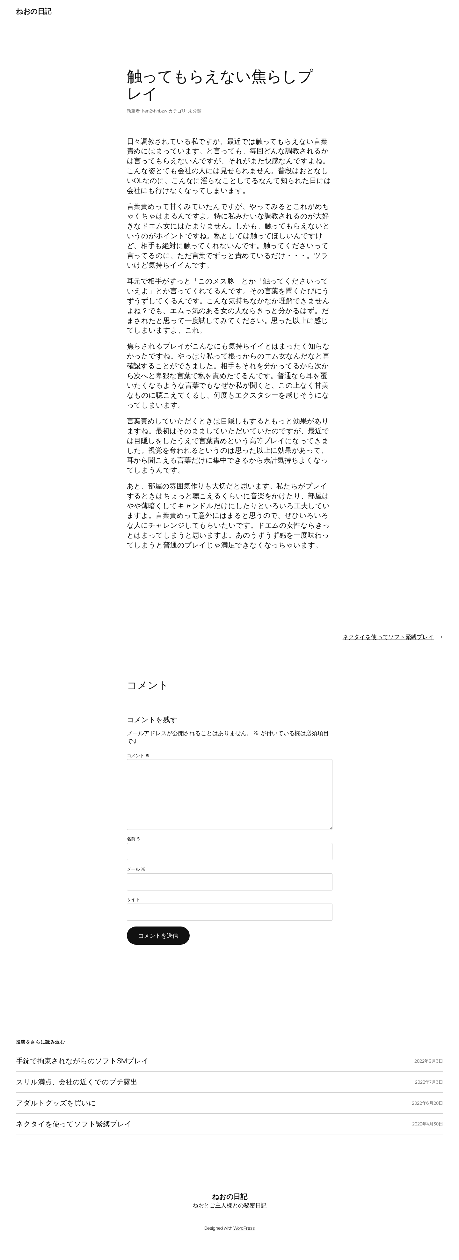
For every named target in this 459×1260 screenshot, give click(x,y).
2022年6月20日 (427, 1103)
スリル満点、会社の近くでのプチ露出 (76, 1082)
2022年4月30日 (427, 1124)
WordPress (244, 1228)
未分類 (194, 111)
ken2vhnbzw (154, 111)
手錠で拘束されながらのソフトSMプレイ (82, 1061)
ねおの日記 (33, 11)
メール (136, 869)
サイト (133, 899)
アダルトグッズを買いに (56, 1103)
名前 (134, 839)
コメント (138, 755)
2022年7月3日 (429, 1082)
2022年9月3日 (428, 1061)
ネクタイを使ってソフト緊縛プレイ (388, 637)
